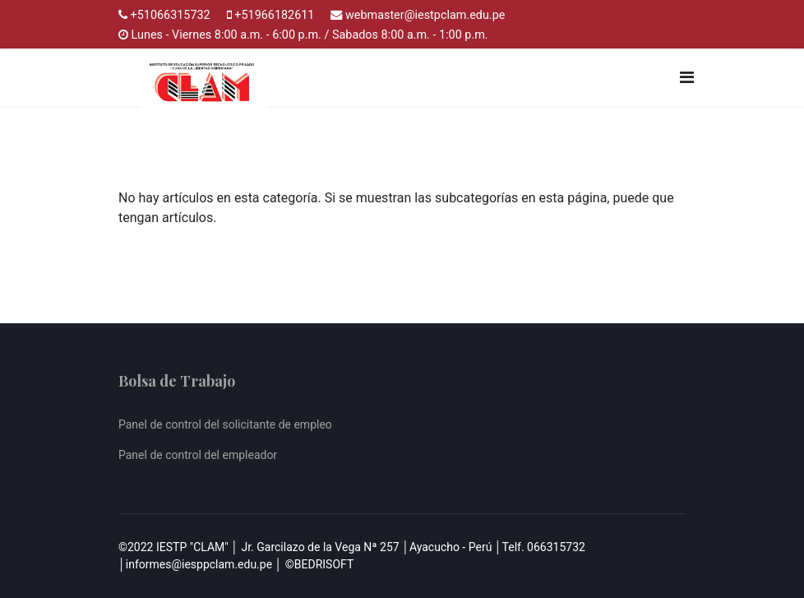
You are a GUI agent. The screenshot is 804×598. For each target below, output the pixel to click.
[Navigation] (687, 77)
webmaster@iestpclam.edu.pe (425, 15)
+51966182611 (274, 15)
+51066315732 (170, 15)
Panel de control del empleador (197, 454)
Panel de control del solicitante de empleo (225, 424)
